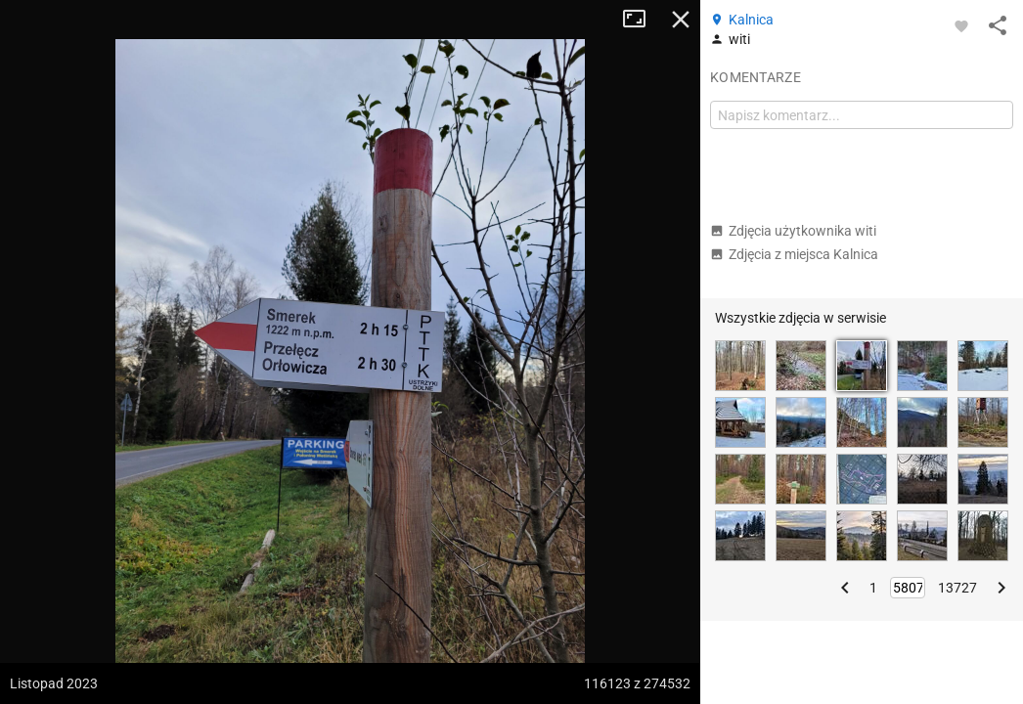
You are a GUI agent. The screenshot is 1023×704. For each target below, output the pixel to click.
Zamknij (680, 19)
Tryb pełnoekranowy (641, 19)
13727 (957, 587)
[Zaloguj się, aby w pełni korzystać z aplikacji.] (961, 25)
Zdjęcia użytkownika (793, 231)
